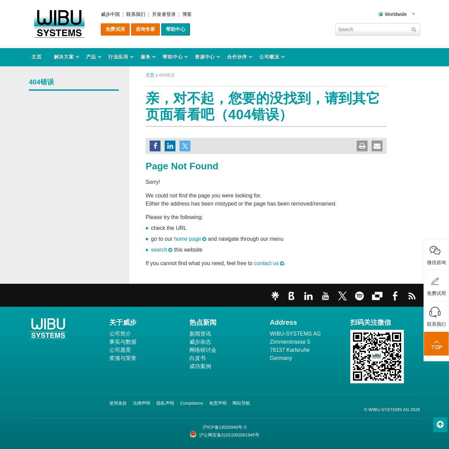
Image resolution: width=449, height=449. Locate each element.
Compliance (191, 403)
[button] (155, 146)
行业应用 (118, 57)
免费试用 (115, 29)
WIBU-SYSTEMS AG (295, 334)
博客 (187, 14)
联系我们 (135, 14)
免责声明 (218, 403)
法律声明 (141, 403)
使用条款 (118, 403)
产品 (91, 57)
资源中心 (205, 57)
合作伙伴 (237, 57)
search (159, 250)
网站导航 (241, 403)
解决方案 (64, 57)
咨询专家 (145, 29)
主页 (36, 57)
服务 (145, 57)
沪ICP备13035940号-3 (224, 427)
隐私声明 (165, 403)
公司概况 (269, 57)
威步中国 (110, 14)
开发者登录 (164, 14)
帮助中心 (175, 29)
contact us (266, 263)
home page (187, 239)
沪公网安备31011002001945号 (225, 434)
